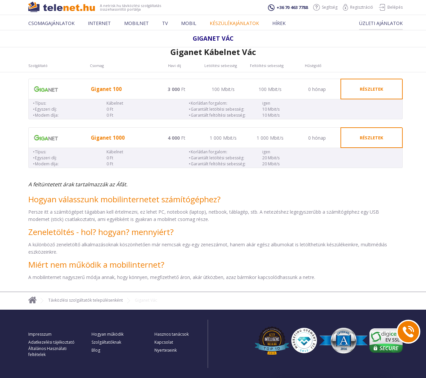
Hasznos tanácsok (171, 334)
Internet (99, 23)
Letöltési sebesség (220, 66)
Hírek (279, 23)
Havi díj (174, 66)
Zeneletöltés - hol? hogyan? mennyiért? (101, 231)
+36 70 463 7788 (288, 7)
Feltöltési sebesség (267, 66)
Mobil (188, 23)
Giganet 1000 (108, 137)
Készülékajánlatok (234, 23)
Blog (96, 350)
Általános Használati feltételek (47, 351)
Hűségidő (313, 66)
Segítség (325, 7)
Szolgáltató (38, 66)
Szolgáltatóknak (106, 342)
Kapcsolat (163, 342)
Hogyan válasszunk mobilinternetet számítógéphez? (124, 199)
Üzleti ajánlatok (381, 23)
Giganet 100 (106, 89)
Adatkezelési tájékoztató (51, 342)
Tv (165, 23)
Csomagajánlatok (51, 23)
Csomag (97, 66)
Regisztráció (358, 7)
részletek (371, 89)
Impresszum (40, 334)
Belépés (390, 7)
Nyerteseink (165, 350)
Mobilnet (136, 23)
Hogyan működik (107, 334)
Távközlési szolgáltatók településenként (85, 300)
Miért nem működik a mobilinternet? (96, 264)
